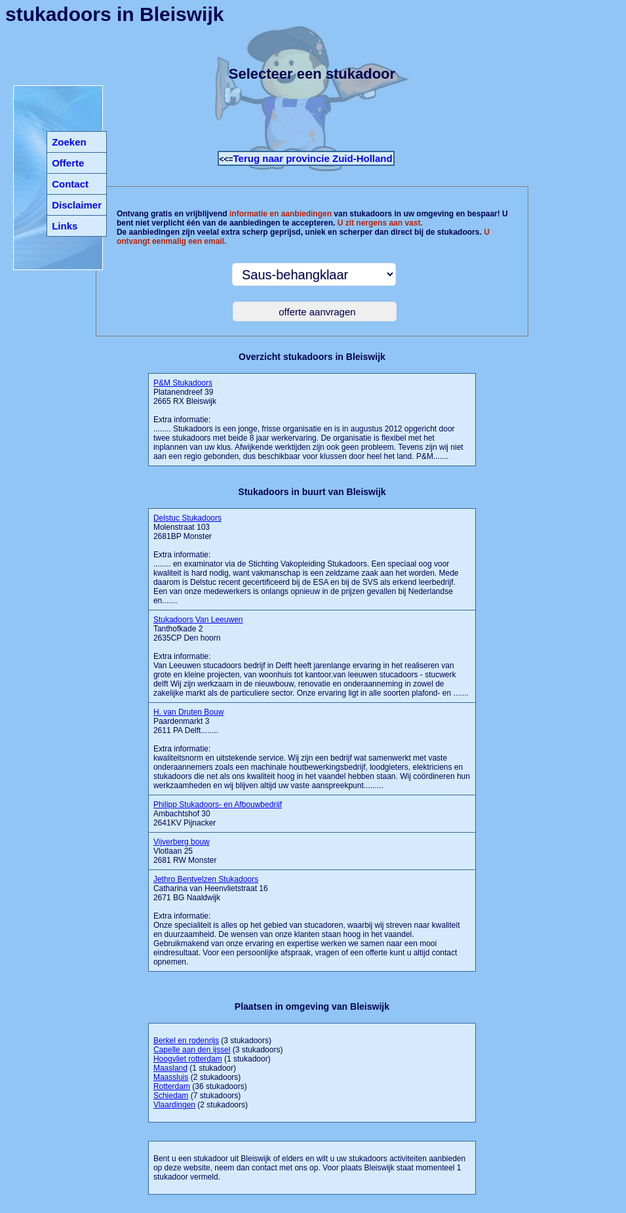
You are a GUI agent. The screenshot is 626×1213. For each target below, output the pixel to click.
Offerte (68, 163)
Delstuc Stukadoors (187, 518)
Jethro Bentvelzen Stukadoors (205, 879)
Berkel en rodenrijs (186, 1040)
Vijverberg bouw (181, 841)
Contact (70, 183)
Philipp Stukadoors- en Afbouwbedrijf (217, 804)
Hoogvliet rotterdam (187, 1059)
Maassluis (170, 1077)
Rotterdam (171, 1086)
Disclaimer (77, 204)
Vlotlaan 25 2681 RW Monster (185, 851)
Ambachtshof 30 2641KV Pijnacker (217, 813)
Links (64, 225)
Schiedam (170, 1095)
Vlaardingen (174, 1104)
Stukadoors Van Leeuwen (198, 619)
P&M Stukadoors (182, 383)
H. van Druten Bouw (188, 712)
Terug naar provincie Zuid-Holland (313, 158)
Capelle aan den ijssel (191, 1049)
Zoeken (69, 142)
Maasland (170, 1068)
